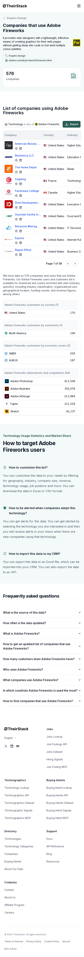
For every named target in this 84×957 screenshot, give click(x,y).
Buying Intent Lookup (59, 787)
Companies (11, 853)
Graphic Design (15, 18)
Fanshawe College (27, 190)
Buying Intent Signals (58, 810)
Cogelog (20, 179)
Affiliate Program (14, 904)
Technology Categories (18, 846)
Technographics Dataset (19, 802)
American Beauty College (28, 143)
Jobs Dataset (54, 751)
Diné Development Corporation (28, 202)
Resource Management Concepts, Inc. (28, 226)
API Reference (55, 846)
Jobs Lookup (54, 736)
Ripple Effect (23, 249)
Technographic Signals (18, 810)
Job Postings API (56, 744)
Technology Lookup (16, 787)
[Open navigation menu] (79, 6)
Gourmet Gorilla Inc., (28, 214)
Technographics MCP (17, 817)
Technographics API (16, 795)
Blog (49, 853)
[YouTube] (17, 746)
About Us (9, 897)
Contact (9, 889)
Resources (53, 861)
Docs (49, 838)
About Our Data (13, 869)
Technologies (12, 838)
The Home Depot (26, 167)
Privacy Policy (33, 941)
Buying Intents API (57, 795)
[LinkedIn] (11, 746)
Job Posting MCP (56, 766)
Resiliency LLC (24, 155)
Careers (9, 912)
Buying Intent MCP (57, 817)
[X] (5, 746)
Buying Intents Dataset (59, 802)
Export (71, 124)
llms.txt (66, 941)
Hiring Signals (54, 759)
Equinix (19, 238)
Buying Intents (12, 861)
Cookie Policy (51, 941)
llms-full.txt (10, 948)
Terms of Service (13, 941)
